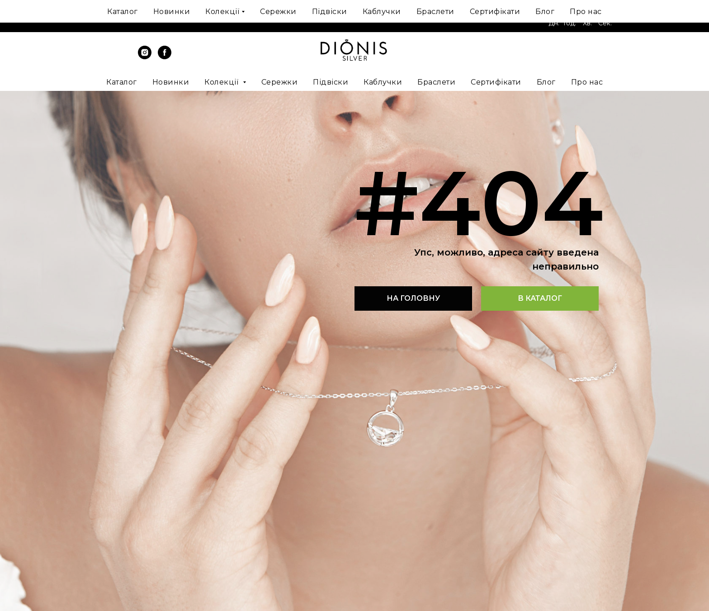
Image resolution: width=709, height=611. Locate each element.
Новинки (170, 82)
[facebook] (164, 57)
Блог (546, 82)
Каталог (121, 82)
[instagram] (144, 57)
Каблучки (383, 82)
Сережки (279, 82)
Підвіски (330, 82)
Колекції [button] (222, 82)
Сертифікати (496, 82)
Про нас (587, 82)
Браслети (436, 82)
